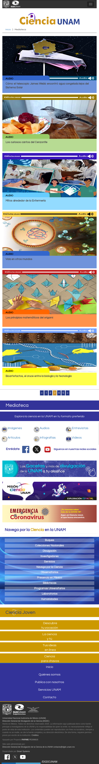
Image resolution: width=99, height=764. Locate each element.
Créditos (35, 735)
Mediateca (17, 405)
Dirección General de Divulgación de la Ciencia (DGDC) (25, 721)
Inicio (8, 29)
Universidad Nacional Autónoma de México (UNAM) (24, 718)
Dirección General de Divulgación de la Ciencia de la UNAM (27, 747)
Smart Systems (23, 751)
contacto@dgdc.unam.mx (64, 747)
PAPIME (25, 740)
